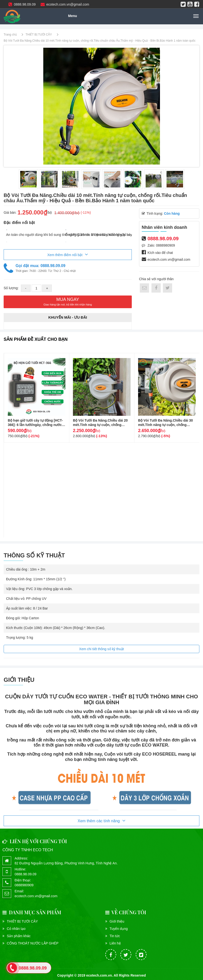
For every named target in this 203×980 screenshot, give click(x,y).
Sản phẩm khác (19, 936)
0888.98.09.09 (22, 4)
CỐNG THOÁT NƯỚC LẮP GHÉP (32, 943)
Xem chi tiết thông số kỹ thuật (101, 649)
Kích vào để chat (160, 253)
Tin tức (115, 936)
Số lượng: (12, 288)
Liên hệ (115, 943)
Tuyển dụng (119, 929)
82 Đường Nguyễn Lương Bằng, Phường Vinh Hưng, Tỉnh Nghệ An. (66, 863)
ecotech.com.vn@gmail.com (65, 4)
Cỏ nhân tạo (16, 929)
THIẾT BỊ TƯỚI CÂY (22, 921)
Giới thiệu (117, 921)
